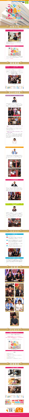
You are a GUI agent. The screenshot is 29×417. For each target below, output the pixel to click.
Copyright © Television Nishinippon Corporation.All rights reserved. (14, 415)
